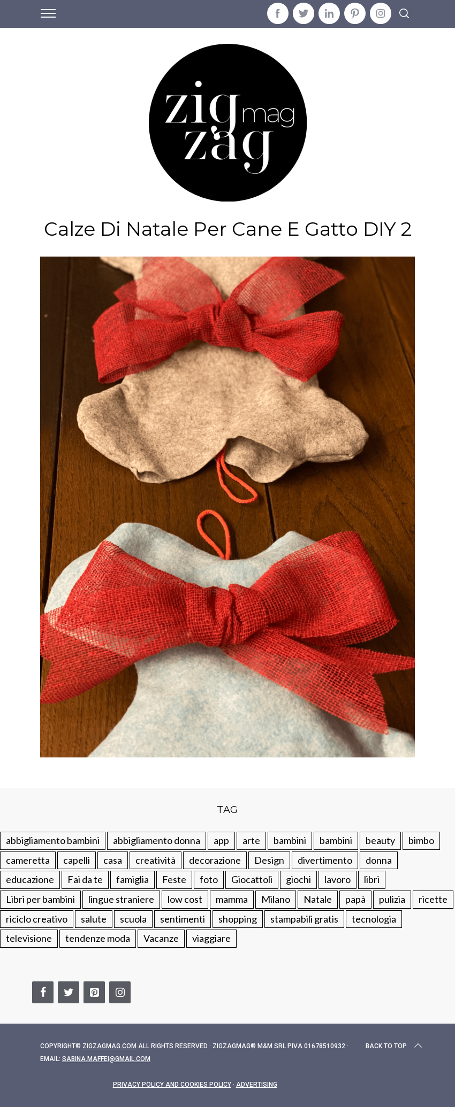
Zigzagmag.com (109, 1046)
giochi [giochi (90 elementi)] (298, 879)
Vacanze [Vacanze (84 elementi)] (161, 938)
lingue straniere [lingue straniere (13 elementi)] (121, 899)
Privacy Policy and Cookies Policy (172, 1084)
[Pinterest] (94, 992)
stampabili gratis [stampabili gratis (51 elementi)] (304, 919)
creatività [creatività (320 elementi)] (155, 860)
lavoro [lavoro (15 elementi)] (337, 879)
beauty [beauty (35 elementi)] (380, 840)
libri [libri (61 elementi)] (372, 879)
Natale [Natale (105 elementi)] (318, 899)
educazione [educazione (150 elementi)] (30, 879)
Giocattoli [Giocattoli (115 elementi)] (251, 879)
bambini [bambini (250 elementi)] (290, 840)
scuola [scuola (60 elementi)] (133, 919)
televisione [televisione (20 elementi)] (29, 938)
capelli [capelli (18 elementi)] (76, 860)
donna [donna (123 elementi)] (379, 860)
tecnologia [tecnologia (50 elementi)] (374, 919)
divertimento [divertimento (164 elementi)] (325, 860)
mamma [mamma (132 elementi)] (232, 899)
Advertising (256, 1084)
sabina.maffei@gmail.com (106, 1059)
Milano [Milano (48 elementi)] (275, 899)
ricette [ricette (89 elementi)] (433, 899)
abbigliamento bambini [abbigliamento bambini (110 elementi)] (53, 840)
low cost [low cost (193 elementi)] (185, 899)
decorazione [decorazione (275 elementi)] (215, 860)
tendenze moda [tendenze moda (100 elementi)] (97, 938)
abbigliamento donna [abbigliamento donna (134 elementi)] (156, 840)
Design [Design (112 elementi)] (269, 860)
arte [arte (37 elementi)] (251, 840)
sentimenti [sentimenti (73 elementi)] (182, 919)
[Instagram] (120, 992)
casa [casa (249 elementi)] (112, 860)
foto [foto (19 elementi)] (209, 879)
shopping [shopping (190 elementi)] (237, 919)
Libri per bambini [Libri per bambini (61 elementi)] (40, 899)
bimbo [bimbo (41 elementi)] (421, 840)
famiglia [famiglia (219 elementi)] (132, 879)
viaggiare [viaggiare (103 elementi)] (211, 938)
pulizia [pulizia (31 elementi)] (392, 899)
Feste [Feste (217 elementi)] (174, 879)
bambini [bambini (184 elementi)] (336, 840)
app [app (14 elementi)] (221, 840)
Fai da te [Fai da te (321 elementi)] (85, 879)
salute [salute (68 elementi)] (94, 919)
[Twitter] (68, 992)
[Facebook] (43, 992)
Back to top (395, 1046)
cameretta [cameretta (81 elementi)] (28, 860)
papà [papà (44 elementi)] (355, 899)
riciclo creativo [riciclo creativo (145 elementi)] (36, 919)
